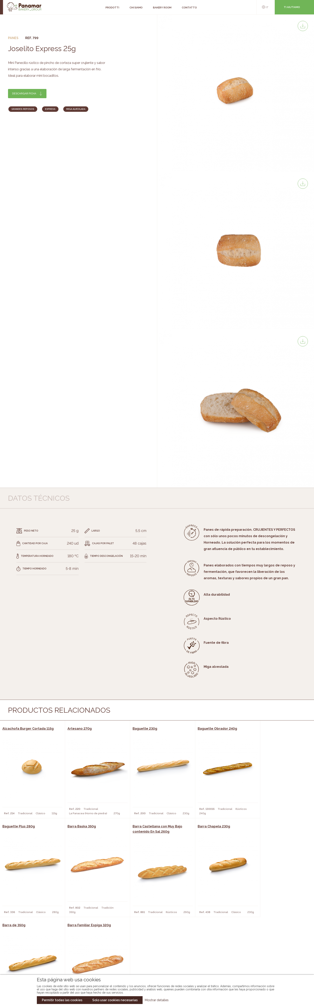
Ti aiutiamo (292, 7)
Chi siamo (44, 947)
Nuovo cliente (48, 965)
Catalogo (120, 947)
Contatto (44, 959)
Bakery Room (46, 953)
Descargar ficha (24, 93)
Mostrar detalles (157, 1000)
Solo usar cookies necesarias (115, 1000)
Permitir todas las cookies (62, 1000)
